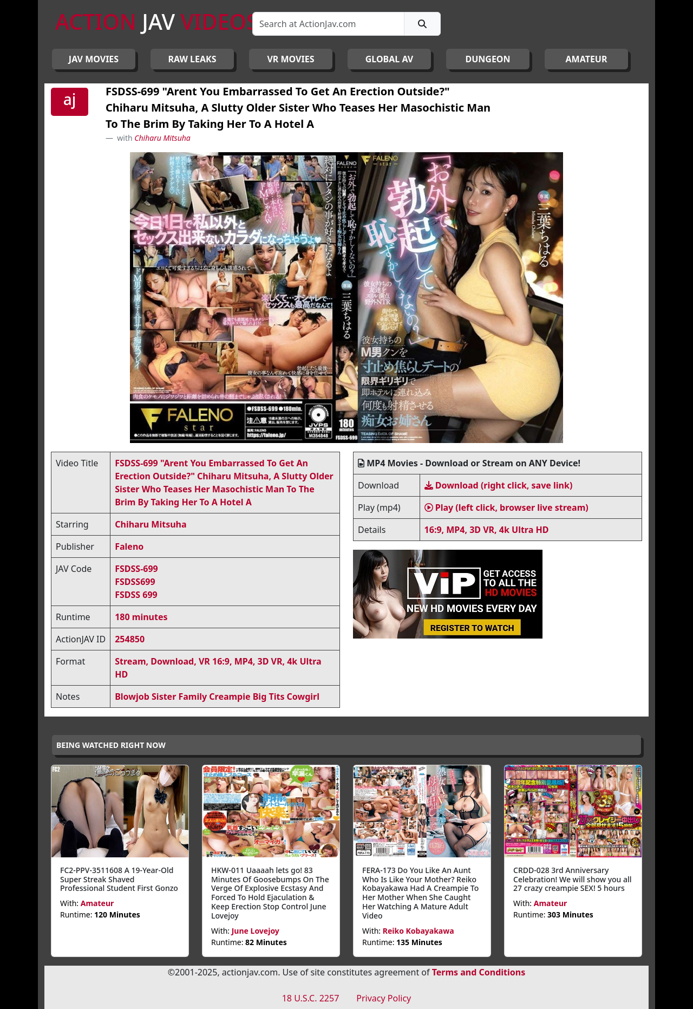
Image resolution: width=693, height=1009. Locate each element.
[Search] (328, 24)
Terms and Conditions (479, 972)
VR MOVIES (290, 59)
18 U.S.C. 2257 (310, 998)
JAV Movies (94, 59)
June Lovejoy (255, 931)
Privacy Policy (383, 998)
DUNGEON (487, 59)
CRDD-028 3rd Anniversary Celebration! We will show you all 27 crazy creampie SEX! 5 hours (572, 879)
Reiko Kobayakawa (418, 931)
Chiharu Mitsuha (162, 138)
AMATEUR (586, 59)
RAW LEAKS (192, 59)
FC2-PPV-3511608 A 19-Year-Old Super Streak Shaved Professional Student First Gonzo (119, 879)
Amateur (97, 903)
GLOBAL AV (389, 59)
